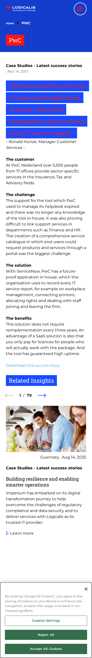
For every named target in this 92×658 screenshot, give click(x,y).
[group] (46, 494)
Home (10, 23)
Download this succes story (33, 365)
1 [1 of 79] (20, 395)
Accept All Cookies (46, 649)
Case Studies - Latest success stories (44, 65)
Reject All (46, 635)
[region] (46, 620)
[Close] (86, 589)
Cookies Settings (46, 620)
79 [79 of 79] (29, 395)
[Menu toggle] (80, 9)
